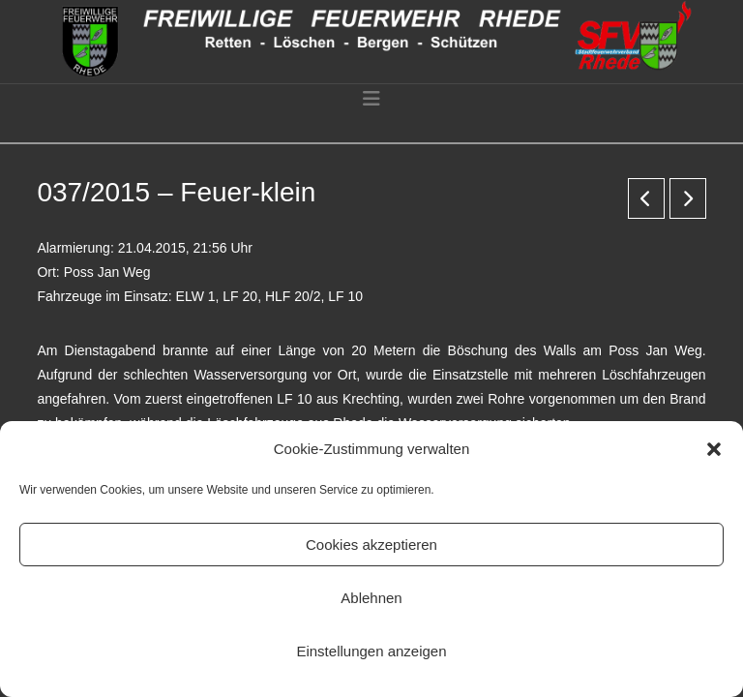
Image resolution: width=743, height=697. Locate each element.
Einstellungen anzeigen (371, 651)
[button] (714, 449)
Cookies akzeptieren (371, 544)
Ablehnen (371, 598)
